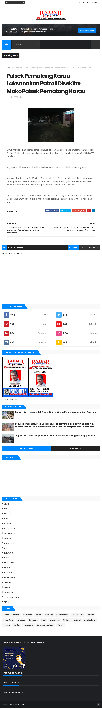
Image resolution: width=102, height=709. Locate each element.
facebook (94, 248)
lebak (6, 558)
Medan (7, 568)
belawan (7, 524)
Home (9, 68)
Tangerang (9, 593)
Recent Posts (26, 449)
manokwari (9, 563)
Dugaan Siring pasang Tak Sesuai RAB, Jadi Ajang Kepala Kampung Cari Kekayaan (55, 412)
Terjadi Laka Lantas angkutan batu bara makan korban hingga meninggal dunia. (55, 436)
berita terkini (10, 529)
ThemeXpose (18, 705)
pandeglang (9, 578)
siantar (7, 588)
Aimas (6, 504)
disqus (83, 248)
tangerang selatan (12, 598)
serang (7, 583)
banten (7, 509)
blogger (73, 248)
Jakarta (7, 539)
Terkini (7, 603)
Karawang (8, 553)
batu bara (8, 514)
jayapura (8, 549)
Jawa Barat (9, 544)
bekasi (6, 519)
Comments (75, 449)
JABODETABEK (9, 534)
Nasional (8, 573)
